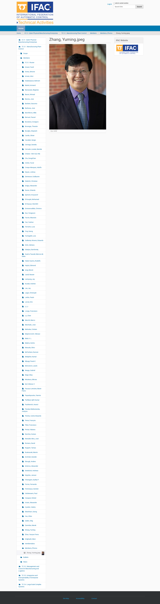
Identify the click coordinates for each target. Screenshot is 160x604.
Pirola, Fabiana (30, 429)
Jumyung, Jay (30, 279)
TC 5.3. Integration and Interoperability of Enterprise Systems (28, 578)
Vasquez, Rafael (30, 498)
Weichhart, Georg (31, 512)
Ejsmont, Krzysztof (31, 195)
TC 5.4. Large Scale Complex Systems (29, 586)
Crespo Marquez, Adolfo (33, 167)
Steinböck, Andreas (31, 470)
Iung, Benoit (29, 270)
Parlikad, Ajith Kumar (32, 400)
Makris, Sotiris (30, 343)
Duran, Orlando (30, 190)
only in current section (121, 3)
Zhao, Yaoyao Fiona (32, 534)
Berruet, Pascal (30, 117)
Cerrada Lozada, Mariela (33, 149)
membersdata (30, 543)
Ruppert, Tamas (30, 448)
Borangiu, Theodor (31, 126)
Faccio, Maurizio (30, 218)
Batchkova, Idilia (30, 113)
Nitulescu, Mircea (31, 379)
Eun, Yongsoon (30, 213)
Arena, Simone (30, 72)
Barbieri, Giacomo (31, 103)
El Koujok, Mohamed (32, 199)
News (25, 562)
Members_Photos (106, 33)
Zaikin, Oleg (29, 521)
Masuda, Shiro (30, 347)
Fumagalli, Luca (30, 236)
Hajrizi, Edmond (30, 265)
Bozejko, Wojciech (31, 131)
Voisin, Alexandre (31, 502)
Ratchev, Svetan (30, 434)
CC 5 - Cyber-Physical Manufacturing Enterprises (41, 33)
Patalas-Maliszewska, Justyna (31, 410)
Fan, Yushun (29, 222)
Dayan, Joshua (30, 172)
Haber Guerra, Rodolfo (32, 261)
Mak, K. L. (28, 338)
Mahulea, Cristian (31, 329)
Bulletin (25, 557)
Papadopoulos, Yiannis (33, 395)
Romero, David (30, 443)
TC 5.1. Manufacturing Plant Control (73, 33)
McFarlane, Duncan (31, 352)
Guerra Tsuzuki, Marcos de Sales (32, 255)
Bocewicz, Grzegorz (32, 122)
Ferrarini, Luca (30, 227)
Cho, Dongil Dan (30, 158)
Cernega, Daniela (31, 145)
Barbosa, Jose (30, 108)
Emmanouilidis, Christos (33, 208)
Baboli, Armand (30, 85)
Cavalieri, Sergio (30, 140)
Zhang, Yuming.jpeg (35, 553)
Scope (25, 53)
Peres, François (30, 420)
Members (93, 33)
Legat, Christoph (30, 293)
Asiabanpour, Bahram (32, 81)
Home (20, 28)
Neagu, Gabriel (30, 370)
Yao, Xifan (28, 516)
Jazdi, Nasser (29, 274)
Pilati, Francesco (30, 425)
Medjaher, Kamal (30, 357)
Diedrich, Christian (31, 181)
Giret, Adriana (29, 245)
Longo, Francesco (31, 311)
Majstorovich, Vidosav (32, 334)
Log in (109, 4)
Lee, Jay (28, 288)
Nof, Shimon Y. (30, 384)
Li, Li (26, 306)
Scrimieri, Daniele (31, 457)
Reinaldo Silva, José (32, 439)
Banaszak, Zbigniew (32, 90)
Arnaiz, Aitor (29, 76)
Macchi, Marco (30, 320)
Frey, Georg (29, 231)
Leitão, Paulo (29, 297)
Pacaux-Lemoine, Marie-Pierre (32, 390)
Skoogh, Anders (30, 461)
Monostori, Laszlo (31, 366)
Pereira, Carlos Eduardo (33, 416)
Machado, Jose (30, 325)
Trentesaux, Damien (32, 489)
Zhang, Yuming (30, 530)
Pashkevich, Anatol (31, 404)
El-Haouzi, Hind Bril (31, 204)
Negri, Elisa (29, 375)
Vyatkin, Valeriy (30, 507)
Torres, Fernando (31, 484)
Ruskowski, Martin (31, 452)
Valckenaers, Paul (31, 493)
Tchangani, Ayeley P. (32, 480)
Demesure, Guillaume (32, 176)
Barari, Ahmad (30, 94)
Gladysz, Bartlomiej (31, 249)
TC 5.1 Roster (29, 62)
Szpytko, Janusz (30, 475)
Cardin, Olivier (29, 135)
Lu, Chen (28, 316)
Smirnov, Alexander (31, 466)
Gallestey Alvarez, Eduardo (34, 240)
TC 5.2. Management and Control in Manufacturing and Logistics (28, 569)
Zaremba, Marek (30, 525)
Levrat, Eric (29, 302)
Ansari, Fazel (29, 67)
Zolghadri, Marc (30, 539)
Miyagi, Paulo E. (30, 361)
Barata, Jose (29, 99)
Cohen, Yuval (29, 163)
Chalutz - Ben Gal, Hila (32, 154)
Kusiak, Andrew (30, 284)
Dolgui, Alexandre (31, 186)
